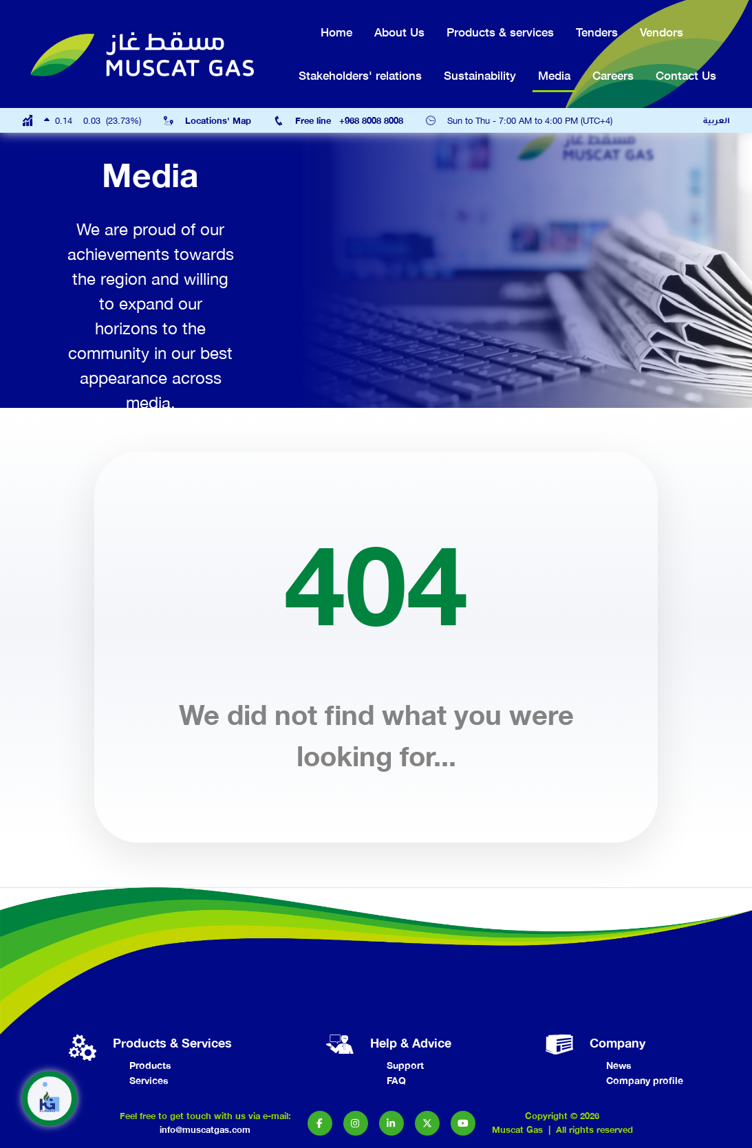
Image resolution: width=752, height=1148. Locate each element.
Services (149, 1080)
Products (150, 1065)
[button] (320, 1123)
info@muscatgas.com (205, 1129)
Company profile (644, 1080)
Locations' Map (218, 121)
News (619, 1065)
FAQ (396, 1080)
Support (405, 1065)
